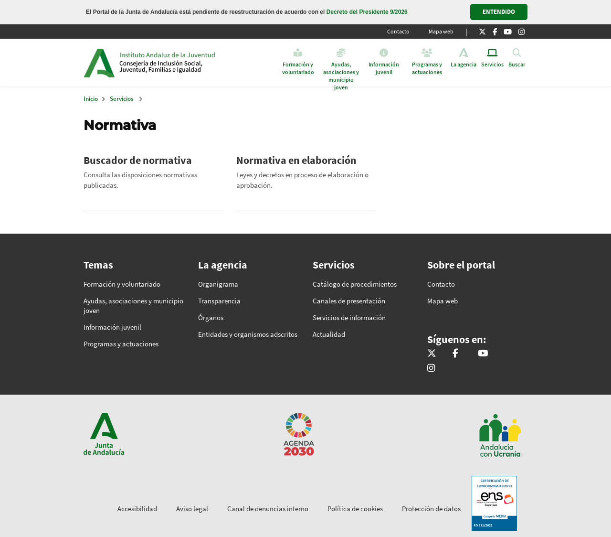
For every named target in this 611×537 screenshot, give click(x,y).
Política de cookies (355, 508)
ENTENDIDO (499, 12)
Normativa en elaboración (296, 160)
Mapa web (441, 31)
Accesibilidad (137, 508)
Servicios (122, 99)
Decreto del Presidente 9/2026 (367, 12)
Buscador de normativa (138, 160)
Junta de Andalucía (99, 62)
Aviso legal (192, 508)
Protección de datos (431, 508)
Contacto (398, 31)
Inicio (192, 62)
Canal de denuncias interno (267, 508)
